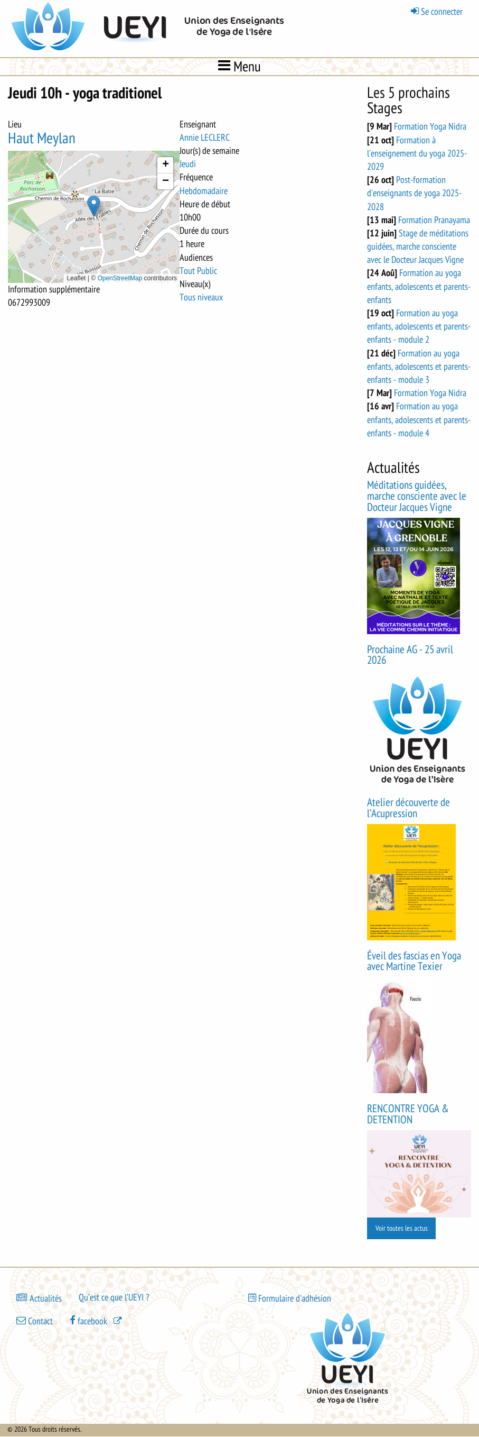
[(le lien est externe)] (96, 1321)
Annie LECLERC (205, 137)
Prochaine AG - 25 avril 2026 (410, 655)
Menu (239, 66)
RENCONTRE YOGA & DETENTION (408, 1114)
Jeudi (188, 164)
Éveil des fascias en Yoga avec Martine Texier (414, 961)
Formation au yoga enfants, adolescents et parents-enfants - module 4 (419, 419)
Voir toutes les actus (401, 1228)
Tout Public (198, 271)
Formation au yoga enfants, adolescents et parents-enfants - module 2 (419, 326)
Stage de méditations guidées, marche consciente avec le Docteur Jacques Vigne (417, 246)
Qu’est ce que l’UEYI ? (114, 1297)
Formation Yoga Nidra (430, 126)
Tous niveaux (201, 297)
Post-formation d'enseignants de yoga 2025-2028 (414, 193)
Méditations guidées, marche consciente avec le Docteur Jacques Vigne (416, 496)
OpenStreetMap (119, 278)
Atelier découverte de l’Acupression (408, 808)
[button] (93, 206)
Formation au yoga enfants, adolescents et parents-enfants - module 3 (419, 366)
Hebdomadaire (204, 191)
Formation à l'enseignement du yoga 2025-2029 (417, 153)
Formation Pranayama (434, 220)
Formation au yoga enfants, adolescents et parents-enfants (419, 286)
